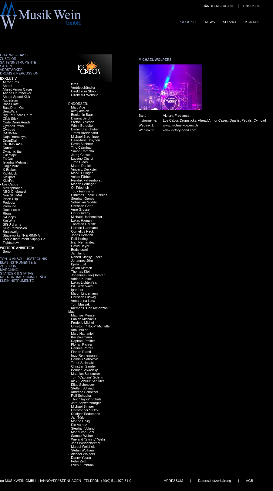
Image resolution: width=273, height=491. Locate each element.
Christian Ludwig (83, 297)
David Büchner (82, 144)
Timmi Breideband (84, 133)
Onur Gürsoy (80, 213)
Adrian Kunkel (81, 279)
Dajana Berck (81, 118)
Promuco (9, 206)
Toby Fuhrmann (82, 191)
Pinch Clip (10, 199)
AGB (249, 480)
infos (74, 84)
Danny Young (81, 457)
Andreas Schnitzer (84, 392)
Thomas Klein (81, 271)
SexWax (9, 221)
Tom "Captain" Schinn (87, 377)
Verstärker (11, 69)
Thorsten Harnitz (83, 224)
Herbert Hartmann (84, 228)
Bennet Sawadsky (84, 370)
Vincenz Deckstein (84, 169)
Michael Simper (82, 406)
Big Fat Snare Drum (17, 115)
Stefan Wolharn (82, 450)
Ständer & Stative (16, 273)
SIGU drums (12, 224)
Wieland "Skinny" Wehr (88, 439)
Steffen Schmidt (82, 388)
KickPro (8, 180)
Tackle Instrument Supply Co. (24, 239)
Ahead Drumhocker (17, 93)
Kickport (9, 177)
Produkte (187, 22)
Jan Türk (77, 417)
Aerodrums (11, 82)
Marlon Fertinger (83, 184)
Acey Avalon (80, 111)
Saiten (6, 66)
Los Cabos (10, 184)
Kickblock (10, 173)
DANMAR (10, 133)
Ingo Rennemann (83, 355)
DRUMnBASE (13, 144)
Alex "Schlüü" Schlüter (87, 381)
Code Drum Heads (16, 122)
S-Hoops (9, 217)
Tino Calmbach (82, 147)
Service (230, 22)
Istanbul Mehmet (15, 162)
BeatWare (10, 111)
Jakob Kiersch (81, 268)
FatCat (8, 159)
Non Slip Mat (12, 195)
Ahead (7, 86)
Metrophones (12, 188)
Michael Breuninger (85, 136)
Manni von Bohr (82, 432)
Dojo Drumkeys (14, 137)
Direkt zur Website (84, 95)
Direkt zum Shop (83, 91)
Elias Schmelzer (83, 384)
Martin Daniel (81, 166)
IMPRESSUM (173, 480)
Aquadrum (10, 100)
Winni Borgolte (82, 125)
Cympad (9, 129)
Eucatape (10, 155)
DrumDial (10, 140)
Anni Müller (79, 330)
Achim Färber (81, 176)
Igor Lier (77, 290)
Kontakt (253, 22)
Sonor (7, 251)
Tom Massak (80, 304)
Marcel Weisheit (83, 446)
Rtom (7, 213)
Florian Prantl (81, 352)
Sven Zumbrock (82, 465)
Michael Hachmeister (86, 217)
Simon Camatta (82, 151)
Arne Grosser (81, 209)
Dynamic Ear (12, 151)
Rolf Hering (79, 238)
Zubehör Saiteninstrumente (18, 60)
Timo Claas (79, 162)
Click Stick (10, 118)
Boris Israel (79, 249)
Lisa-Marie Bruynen (85, 140)
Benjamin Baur (82, 114)
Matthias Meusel (83, 315)
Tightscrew (11, 242)
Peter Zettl (78, 461)
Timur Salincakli (82, 363)
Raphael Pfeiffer (83, 341)
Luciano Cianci (82, 158)
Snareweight (12, 231)
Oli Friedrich (80, 187)
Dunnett (9, 148)
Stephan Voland (83, 428)
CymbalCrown (13, 126)
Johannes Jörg (82, 260)
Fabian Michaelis (83, 319)
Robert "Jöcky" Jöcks (86, 257)
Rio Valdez (79, 425)
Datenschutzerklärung (214, 480)
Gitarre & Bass (14, 55)
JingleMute (11, 166)
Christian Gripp (82, 206)
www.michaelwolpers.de (180, 125)
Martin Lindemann (84, 293)
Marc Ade (78, 107)
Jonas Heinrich (82, 235)
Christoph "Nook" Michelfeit (91, 326)
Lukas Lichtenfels (84, 282)
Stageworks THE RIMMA (21, 235)
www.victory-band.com (179, 130)
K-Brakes (9, 169)
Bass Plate (11, 104)
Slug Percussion (15, 228)
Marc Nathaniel (82, 333)
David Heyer (80, 246)
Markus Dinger (82, 173)
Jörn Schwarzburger (86, 403)
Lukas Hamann (82, 220)
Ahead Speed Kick (16, 97)
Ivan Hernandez (83, 242)
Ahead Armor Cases (17, 89)
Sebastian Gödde (84, 202)
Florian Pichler (81, 344)
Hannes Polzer (82, 348)
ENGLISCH (251, 6)
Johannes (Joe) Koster (88, 275)
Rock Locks (11, 210)
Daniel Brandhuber (85, 129)
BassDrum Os (13, 107)
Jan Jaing (78, 253)
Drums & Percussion (19, 73)
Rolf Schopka (81, 395)
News (210, 22)
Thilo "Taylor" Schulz (86, 399)
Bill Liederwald (82, 286)
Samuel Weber (82, 435)
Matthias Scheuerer (85, 373)
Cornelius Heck (82, 231)
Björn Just (78, 264)
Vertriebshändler (83, 87)
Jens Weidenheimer (85, 443)
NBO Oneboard (14, 191)
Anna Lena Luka (83, 301)
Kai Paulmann (81, 337)
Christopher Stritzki (85, 410)
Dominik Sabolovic (84, 359)
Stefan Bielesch (82, 122)
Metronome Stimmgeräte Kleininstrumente (23, 278)
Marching (9, 269)
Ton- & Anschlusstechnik (23, 259)
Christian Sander (83, 366)
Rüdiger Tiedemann (85, 414)
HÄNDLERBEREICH (217, 6)
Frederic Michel (82, 322)
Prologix (9, 202)
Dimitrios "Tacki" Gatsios (89, 195)
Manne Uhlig (80, 421)
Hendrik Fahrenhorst (86, 180)
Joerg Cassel (80, 155)
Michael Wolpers (82, 454)
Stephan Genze (82, 198)
